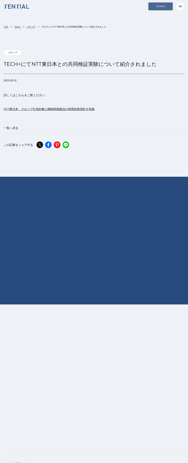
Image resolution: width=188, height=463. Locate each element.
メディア (31, 26)
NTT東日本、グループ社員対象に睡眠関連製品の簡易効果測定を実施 (49, 109)
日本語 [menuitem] (83, 453)
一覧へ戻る (11, 128)
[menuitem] (81, 453)
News (18, 26)
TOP (6, 26)
